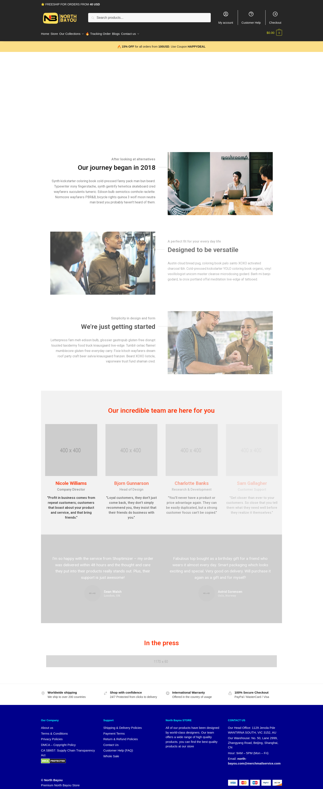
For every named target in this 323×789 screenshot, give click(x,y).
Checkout (275, 17)
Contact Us (111, 742)
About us (47, 725)
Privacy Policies (52, 737)
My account (225, 17)
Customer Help (251, 17)
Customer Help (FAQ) (118, 748)
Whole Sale (111, 753)
